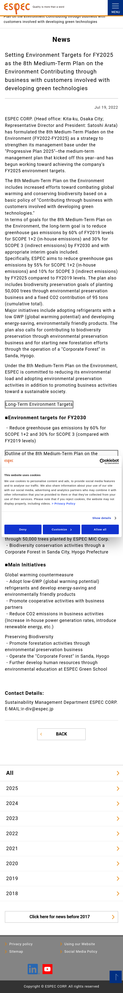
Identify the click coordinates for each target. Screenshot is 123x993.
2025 (12, 788)
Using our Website (79, 944)
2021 (12, 848)
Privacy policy (21, 944)
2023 (12, 818)
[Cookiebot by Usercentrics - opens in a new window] (102, 461)
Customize (62, 529)
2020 (12, 863)
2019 (12, 878)
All (10, 773)
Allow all (100, 529)
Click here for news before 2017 (59, 916)
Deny (23, 529)
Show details (101, 518)
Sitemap (16, 952)
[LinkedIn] (33, 972)
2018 (12, 893)
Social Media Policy (80, 952)
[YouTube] (47, 972)
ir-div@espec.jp (37, 708)
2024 (12, 803)
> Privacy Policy (63, 503)
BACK (61, 734)
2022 (12, 833)
